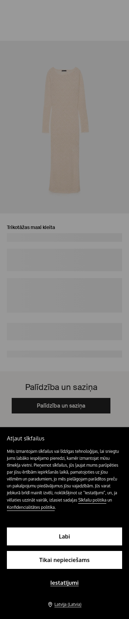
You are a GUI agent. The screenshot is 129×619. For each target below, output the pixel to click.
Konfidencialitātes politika (31, 507)
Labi (64, 536)
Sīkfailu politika (92, 500)
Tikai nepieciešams (64, 559)
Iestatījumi (64, 582)
